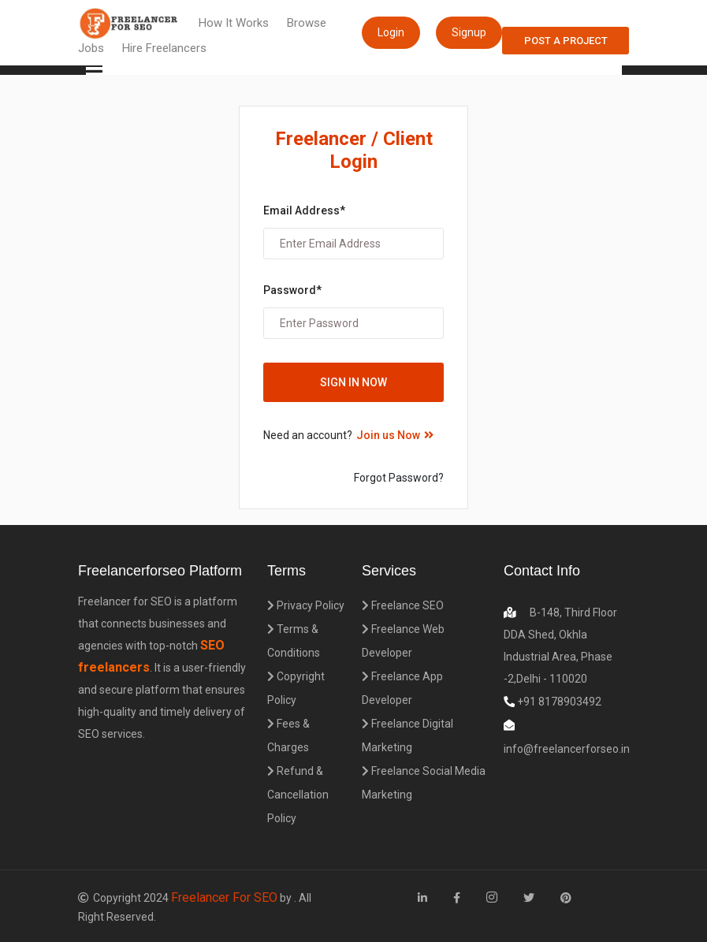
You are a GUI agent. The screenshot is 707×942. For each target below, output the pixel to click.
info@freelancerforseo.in (567, 749)
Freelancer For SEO (224, 897)
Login (391, 32)
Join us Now (395, 435)
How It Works (234, 23)
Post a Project (566, 41)
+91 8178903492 (558, 701)
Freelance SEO (403, 605)
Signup (469, 32)
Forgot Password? (399, 477)
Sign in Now (353, 382)
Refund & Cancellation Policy (298, 795)
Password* (292, 290)
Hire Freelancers (164, 48)
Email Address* (304, 210)
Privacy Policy (305, 605)
